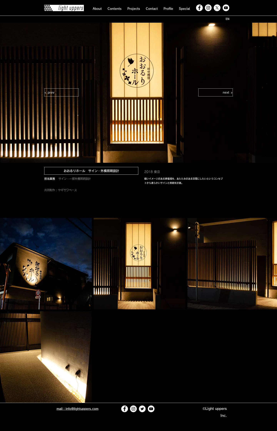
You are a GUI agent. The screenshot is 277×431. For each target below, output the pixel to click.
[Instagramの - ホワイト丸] (208, 7)
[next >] (215, 92)
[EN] (228, 19)
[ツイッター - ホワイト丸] (142, 408)
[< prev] (61, 92)
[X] (217, 7)
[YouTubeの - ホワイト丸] (226, 7)
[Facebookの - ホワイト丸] (199, 7)
